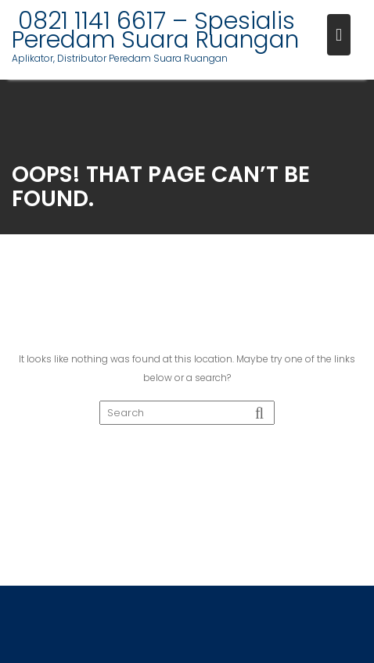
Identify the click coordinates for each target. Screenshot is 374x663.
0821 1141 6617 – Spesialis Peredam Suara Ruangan (155, 30)
